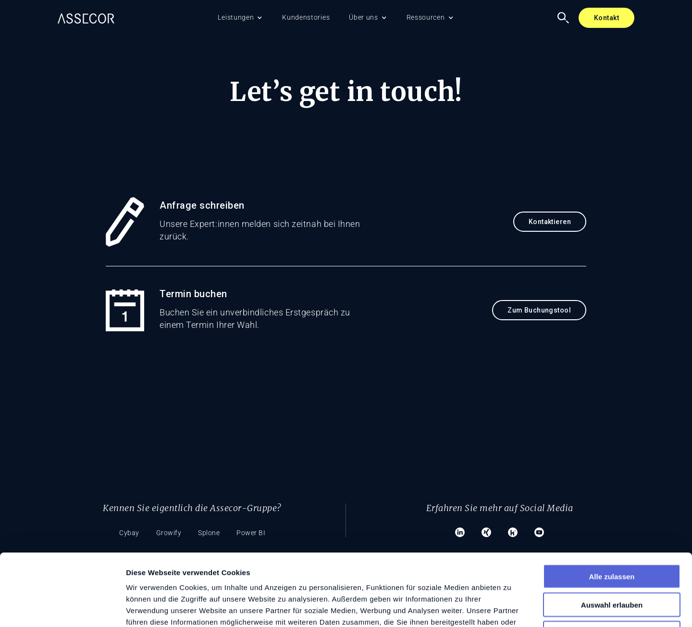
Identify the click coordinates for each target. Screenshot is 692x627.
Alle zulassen (611, 509)
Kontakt (606, 18)
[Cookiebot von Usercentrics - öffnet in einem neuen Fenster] (62, 608)
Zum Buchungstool (539, 310)
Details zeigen (511, 608)
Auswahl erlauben (612, 537)
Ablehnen (611, 566)
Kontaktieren (550, 222)
